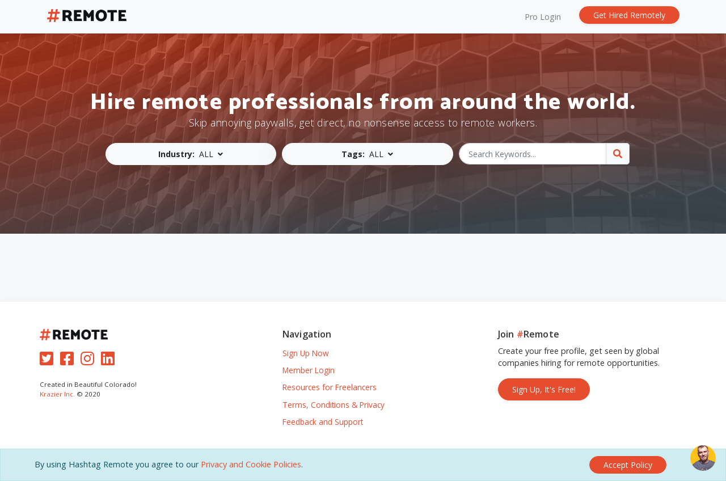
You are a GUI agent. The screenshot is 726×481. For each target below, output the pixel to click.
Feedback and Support (322, 421)
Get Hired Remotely (629, 15)
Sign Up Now (305, 353)
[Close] (627, 465)
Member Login (308, 370)
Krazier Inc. (57, 394)
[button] (191, 154)
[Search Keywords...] (533, 153)
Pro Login (543, 16)
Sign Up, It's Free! (544, 389)
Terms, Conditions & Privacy (333, 404)
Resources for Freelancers (329, 387)
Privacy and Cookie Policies (251, 464)
